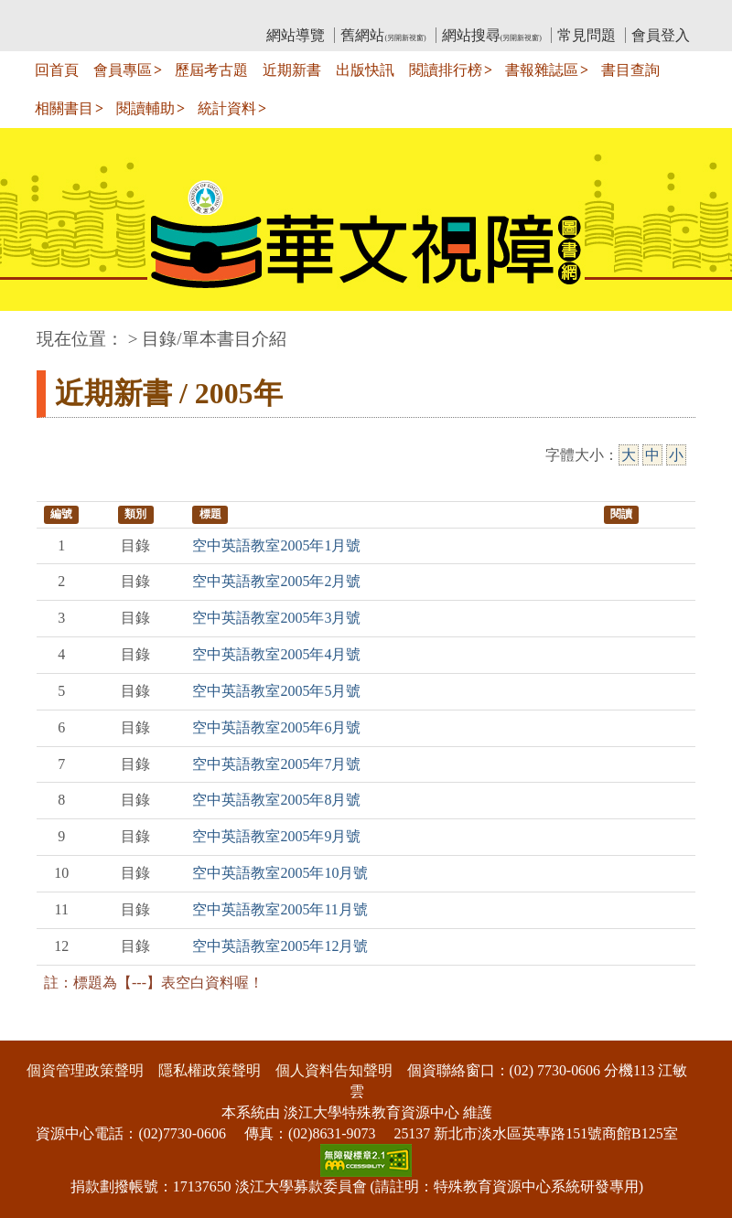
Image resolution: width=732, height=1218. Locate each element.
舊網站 (382, 35)
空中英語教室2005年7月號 (276, 764)
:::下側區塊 (35, 1029)
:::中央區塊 (35, 329)
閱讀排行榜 (445, 70)
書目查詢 (630, 70)
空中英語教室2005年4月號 (276, 654)
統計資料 (227, 108)
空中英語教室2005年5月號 (276, 691)
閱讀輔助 (145, 108)
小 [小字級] (676, 455)
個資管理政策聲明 (85, 1070)
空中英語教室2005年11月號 (279, 909)
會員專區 (122, 70)
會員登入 (660, 35)
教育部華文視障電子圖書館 (198, 14)
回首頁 (57, 70)
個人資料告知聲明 (334, 1070)
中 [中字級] (652, 455)
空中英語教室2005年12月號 (280, 946)
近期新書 (292, 70)
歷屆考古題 (211, 70)
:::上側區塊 (72, 14)
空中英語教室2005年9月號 (276, 836)
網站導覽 (295, 35)
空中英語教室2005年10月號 (280, 873)
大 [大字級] (628, 455)
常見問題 (586, 35)
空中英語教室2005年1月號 (276, 545)
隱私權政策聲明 (209, 1070)
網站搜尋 (492, 35)
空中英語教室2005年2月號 (276, 581)
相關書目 (64, 108)
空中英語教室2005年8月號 (276, 799)
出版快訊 (365, 70)
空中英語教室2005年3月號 (276, 617)
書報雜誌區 (541, 70)
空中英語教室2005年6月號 (276, 727)
